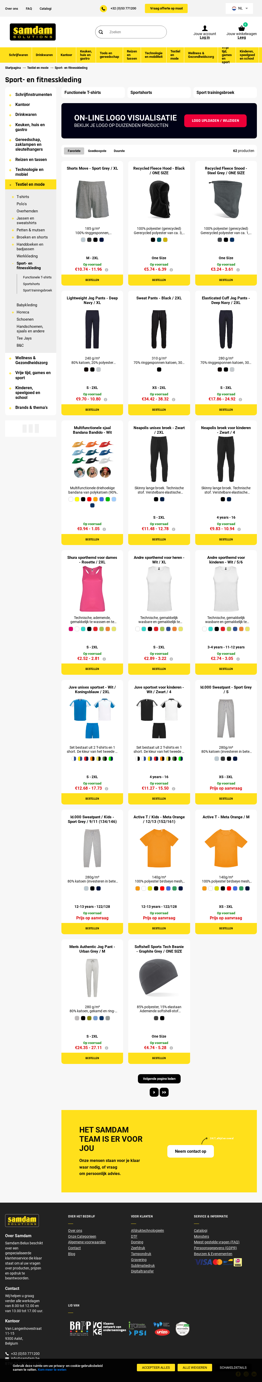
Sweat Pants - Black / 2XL (159, 298)
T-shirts (23, 196)
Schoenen (25, 319)
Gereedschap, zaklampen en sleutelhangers (29, 144)
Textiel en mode (30, 184)
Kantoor (22, 104)
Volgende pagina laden (159, 1078)
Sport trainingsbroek (37, 290)
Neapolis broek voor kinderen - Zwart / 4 (226, 430)
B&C (20, 345)
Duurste (119, 151)
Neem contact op (190, 1151)
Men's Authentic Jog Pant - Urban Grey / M (92, 949)
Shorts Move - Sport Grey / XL (92, 168)
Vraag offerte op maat (166, 8)
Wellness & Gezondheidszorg (31, 360)
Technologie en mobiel (29, 172)
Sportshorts (31, 284)
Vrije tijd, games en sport (33, 375)
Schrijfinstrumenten (33, 94)
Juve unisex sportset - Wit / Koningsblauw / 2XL (92, 689)
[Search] (100, 32)
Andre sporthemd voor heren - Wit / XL (159, 559)
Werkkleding (27, 256)
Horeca (23, 312)
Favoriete (74, 151)
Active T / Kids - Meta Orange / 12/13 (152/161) (159, 819)
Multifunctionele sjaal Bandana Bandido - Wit (92, 430)
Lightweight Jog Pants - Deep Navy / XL (92, 300)
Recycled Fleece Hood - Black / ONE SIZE (159, 170)
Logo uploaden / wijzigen (215, 120)
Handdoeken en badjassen (30, 246)
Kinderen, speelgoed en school (27, 392)
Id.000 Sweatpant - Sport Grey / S (226, 689)
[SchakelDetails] (233, 1367)
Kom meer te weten (52, 1370)
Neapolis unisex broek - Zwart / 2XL (159, 430)
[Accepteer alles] (156, 1367)
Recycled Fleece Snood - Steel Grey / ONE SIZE (226, 170)
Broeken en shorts (32, 237)
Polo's (22, 204)
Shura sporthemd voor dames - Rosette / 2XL (92, 559)
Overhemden (27, 211)
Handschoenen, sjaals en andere (31, 328)
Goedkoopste (97, 151)
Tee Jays (24, 338)
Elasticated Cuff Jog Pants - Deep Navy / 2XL (226, 300)
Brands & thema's (31, 407)
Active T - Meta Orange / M (226, 817)
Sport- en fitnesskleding (29, 265)
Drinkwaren (26, 114)
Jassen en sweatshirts (27, 220)
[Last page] (164, 1092)
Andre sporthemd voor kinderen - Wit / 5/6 (226, 559)
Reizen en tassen (31, 159)
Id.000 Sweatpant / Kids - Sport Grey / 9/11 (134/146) (92, 819)
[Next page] (154, 1092)
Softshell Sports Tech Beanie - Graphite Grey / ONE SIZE (159, 949)
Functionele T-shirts (37, 277)
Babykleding (27, 305)
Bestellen (92, 280)
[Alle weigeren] (195, 1367)
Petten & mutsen (31, 230)
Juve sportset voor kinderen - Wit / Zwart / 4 (159, 689)
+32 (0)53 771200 (123, 8)
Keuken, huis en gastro (30, 127)
